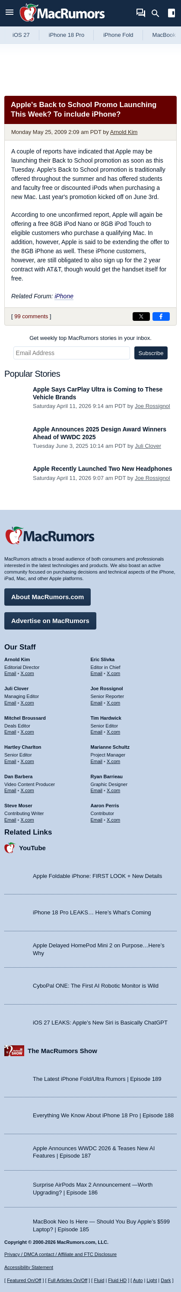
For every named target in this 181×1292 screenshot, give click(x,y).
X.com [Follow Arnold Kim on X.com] (27, 673)
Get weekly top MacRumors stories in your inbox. (90, 338)
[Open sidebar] (171, 14)
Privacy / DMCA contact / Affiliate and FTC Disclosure (60, 1254)
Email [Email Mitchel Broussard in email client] (10, 731)
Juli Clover (148, 446)
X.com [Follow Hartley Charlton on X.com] (27, 761)
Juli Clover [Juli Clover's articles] (16, 688)
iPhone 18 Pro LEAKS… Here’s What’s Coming (92, 912)
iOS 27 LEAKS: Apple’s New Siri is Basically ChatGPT (100, 1022)
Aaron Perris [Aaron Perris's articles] (105, 805)
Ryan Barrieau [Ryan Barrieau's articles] (107, 776)
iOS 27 (21, 35)
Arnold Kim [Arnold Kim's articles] (17, 659)
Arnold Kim (124, 132)
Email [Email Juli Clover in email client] (10, 702)
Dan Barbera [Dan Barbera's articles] (18, 776)
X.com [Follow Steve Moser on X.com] (27, 819)
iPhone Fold (118, 35)
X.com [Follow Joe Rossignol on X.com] (113, 702)
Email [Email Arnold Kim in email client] (10, 673)
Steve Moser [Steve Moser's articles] (18, 805)
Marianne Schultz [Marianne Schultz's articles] (110, 747)
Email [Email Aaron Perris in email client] (97, 819)
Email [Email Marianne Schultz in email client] (97, 761)
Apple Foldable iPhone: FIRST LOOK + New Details (97, 876)
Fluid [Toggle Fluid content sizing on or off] (99, 1280)
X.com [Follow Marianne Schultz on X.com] (113, 761)
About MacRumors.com (47, 596)
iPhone (63, 296)
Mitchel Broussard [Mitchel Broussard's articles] (25, 718)
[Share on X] (141, 316)
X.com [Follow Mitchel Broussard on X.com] (27, 731)
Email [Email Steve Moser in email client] (10, 819)
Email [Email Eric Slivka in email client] (97, 673)
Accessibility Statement (28, 1267)
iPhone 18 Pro (66, 35)
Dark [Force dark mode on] (166, 1280)
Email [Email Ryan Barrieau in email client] (97, 790)
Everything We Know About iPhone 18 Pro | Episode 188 (103, 1115)
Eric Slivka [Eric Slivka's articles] (103, 659)
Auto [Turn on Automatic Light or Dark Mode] (138, 1280)
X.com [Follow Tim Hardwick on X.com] (113, 731)
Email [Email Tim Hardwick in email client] (97, 731)
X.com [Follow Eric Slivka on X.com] (113, 673)
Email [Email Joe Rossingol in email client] (97, 702)
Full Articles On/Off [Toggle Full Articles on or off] (68, 1280)
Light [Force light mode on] (151, 1280)
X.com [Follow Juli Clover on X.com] (27, 702)
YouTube (32, 848)
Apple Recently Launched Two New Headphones (102, 468)
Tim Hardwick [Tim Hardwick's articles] (106, 718)
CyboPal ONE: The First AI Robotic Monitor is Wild (96, 985)
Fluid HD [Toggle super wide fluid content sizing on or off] (117, 1280)
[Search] (158, 13)
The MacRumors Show (62, 1050)
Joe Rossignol (152, 406)
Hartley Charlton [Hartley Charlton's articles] (22, 747)
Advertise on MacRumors (50, 620)
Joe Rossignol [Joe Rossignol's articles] (107, 688)
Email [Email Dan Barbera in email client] (10, 790)
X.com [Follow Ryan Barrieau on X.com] (113, 790)
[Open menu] (9, 13)
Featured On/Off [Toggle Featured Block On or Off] (24, 1280)
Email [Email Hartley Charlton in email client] (10, 761)
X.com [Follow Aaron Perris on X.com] (113, 819)
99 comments (31, 316)
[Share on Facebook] (161, 316)
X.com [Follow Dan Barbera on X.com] (27, 790)
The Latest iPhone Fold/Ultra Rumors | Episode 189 (97, 1079)
